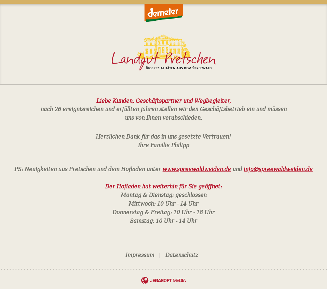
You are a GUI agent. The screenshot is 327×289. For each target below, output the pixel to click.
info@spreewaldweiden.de (278, 168)
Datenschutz (181, 254)
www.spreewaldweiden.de (197, 168)
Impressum (139, 254)
